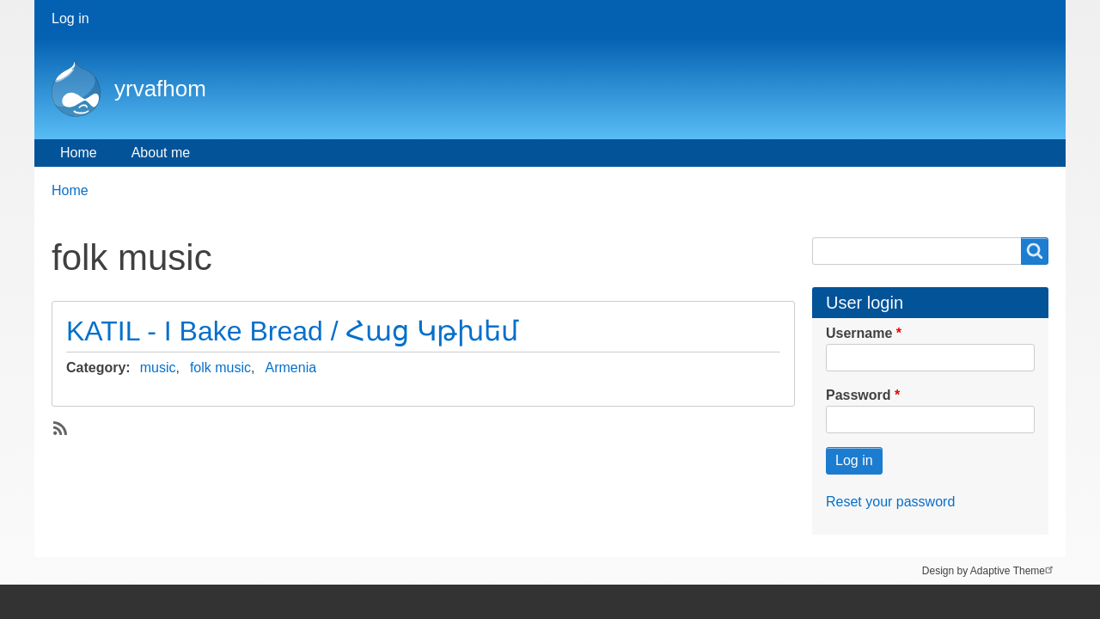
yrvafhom (160, 88)
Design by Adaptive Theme (989, 569)
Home (78, 152)
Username (859, 333)
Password (858, 395)
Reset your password (890, 501)
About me (160, 152)
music (158, 367)
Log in (70, 18)
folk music (220, 367)
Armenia (291, 367)
